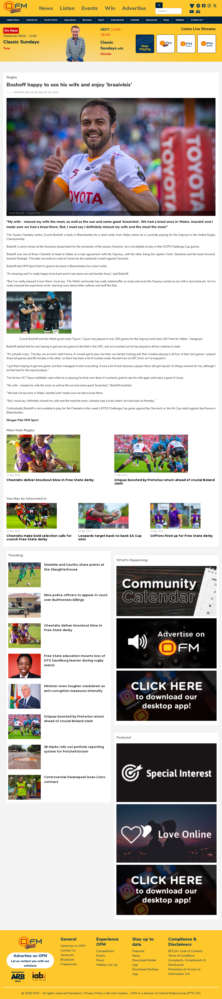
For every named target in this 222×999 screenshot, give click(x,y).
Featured (138, 951)
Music (100, 960)
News (46, 8)
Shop (166, 20)
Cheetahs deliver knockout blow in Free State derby (50, 480)
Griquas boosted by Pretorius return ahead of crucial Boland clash (164, 481)
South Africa (50, 20)
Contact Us (196, 20)
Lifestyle (135, 20)
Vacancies (67, 955)
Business (87, 20)
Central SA (32, 20)
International (117, 20)
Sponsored (151, 20)
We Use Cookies (117, 993)
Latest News (13, 20)
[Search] (159, 5)
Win (110, 8)
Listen (67, 8)
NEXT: (105, 29)
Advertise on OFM (72, 946)
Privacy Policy (93, 993)
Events (90, 8)
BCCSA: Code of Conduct (185, 951)
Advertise (134, 8)
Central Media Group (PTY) (176, 993)
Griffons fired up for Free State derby (181, 536)
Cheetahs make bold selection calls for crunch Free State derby (39, 537)
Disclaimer (75, 993)
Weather (180, 20)
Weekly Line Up (106, 965)
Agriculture (70, 20)
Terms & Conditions (181, 956)
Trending (15, 555)
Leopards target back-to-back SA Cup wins (110, 537)
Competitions (105, 951)
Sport (101, 20)
